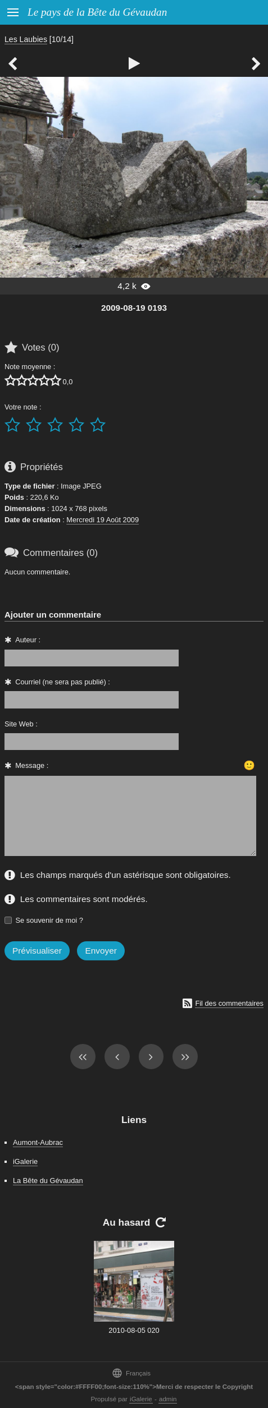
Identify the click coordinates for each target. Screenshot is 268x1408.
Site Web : (21, 724)
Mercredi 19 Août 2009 (102, 520)
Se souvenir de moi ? (49, 920)
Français (131, 1373)
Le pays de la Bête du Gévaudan (97, 12)
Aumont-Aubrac (38, 1142)
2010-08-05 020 (133, 1330)
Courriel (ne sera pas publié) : (62, 682)
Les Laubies (25, 39)
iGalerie (25, 1161)
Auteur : (27, 640)
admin (167, 1399)
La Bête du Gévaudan (48, 1180)
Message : (31, 765)
